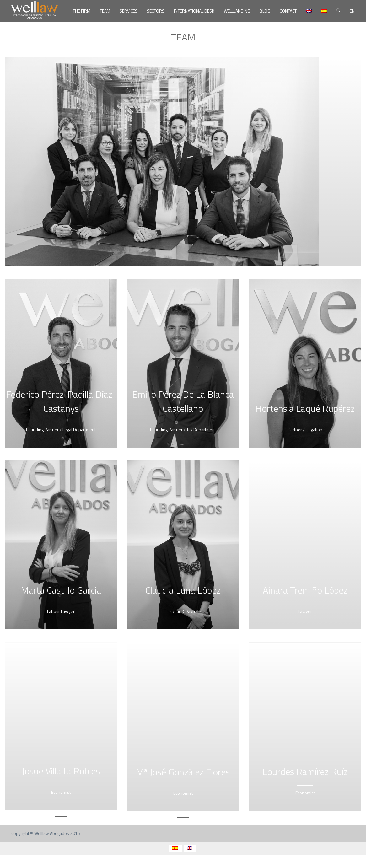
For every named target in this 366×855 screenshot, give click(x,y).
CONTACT (288, 11)
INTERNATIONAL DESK (194, 11)
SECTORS (155, 11)
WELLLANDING (237, 11)
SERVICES (128, 11)
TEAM (105, 11)
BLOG (265, 11)
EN (352, 11)
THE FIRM (81, 11)
